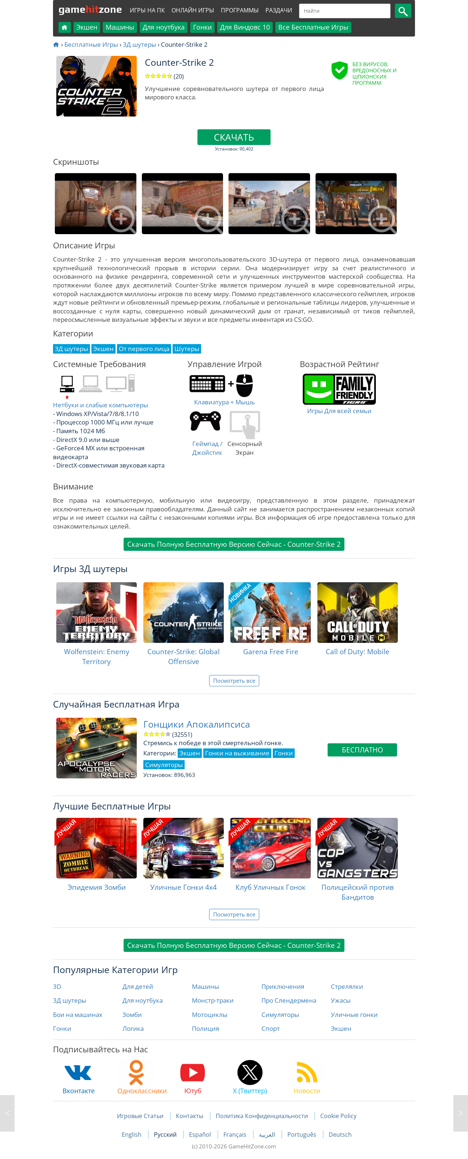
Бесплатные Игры (91, 44)
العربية (267, 1135)
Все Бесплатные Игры (313, 27)
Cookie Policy (338, 1116)
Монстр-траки (213, 1000)
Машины (120, 27)
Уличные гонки (354, 1014)
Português (302, 1135)
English (132, 1135)
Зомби (132, 1014)
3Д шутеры (139, 44)
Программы (240, 10)
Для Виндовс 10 (245, 27)
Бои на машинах (77, 1014)
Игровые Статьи (140, 1116)
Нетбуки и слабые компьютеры (100, 405)
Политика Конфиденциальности (262, 1116)
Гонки (202, 27)
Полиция (205, 1028)
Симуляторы (280, 1014)
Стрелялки (347, 986)
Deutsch (340, 1135)
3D (57, 986)
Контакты (189, 1116)
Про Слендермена (288, 1000)
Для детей (137, 986)
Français (235, 1135)
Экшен (86, 27)
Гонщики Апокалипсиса (196, 724)
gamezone (90, 9)
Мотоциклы (209, 1014)
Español (200, 1135)
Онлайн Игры (192, 10)
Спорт (270, 1028)
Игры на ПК (147, 10)
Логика (133, 1028)
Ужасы (341, 1000)
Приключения (282, 986)
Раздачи (278, 10)
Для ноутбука (164, 27)
